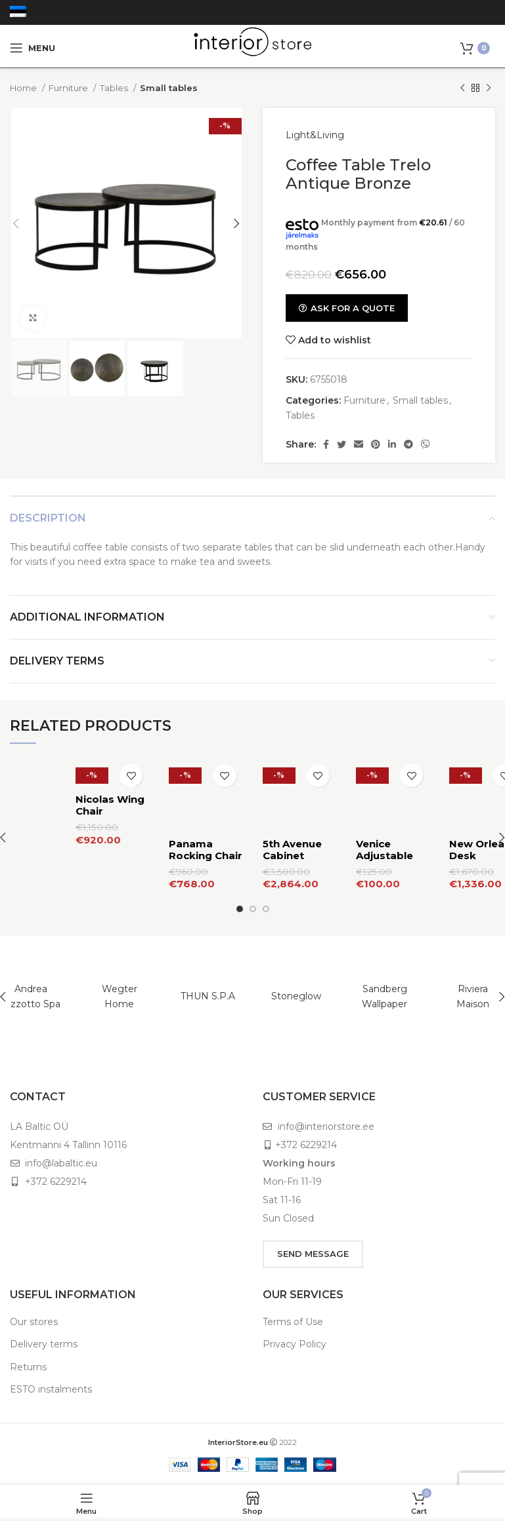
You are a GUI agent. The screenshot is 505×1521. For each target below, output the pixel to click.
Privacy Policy (294, 1330)
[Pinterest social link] (375, 444)
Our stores (34, 1307)
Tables (115, 88)
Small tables (169, 88)
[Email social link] (358, 444)
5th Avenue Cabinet (292, 805)
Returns (28, 1352)
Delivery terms (43, 1330)
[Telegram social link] (408, 444)
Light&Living (315, 135)
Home (24, 88)
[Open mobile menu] (32, 48)
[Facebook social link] (326, 444)
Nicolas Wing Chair (110, 805)
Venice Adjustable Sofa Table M (391, 811)
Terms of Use (293, 1307)
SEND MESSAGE (313, 1239)
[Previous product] (462, 88)
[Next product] (488, 88)
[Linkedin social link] (392, 444)
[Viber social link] (425, 444)
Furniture (69, 88)
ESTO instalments (51, 1375)
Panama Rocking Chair (205, 805)
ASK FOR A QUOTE (347, 308)
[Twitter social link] (341, 444)
